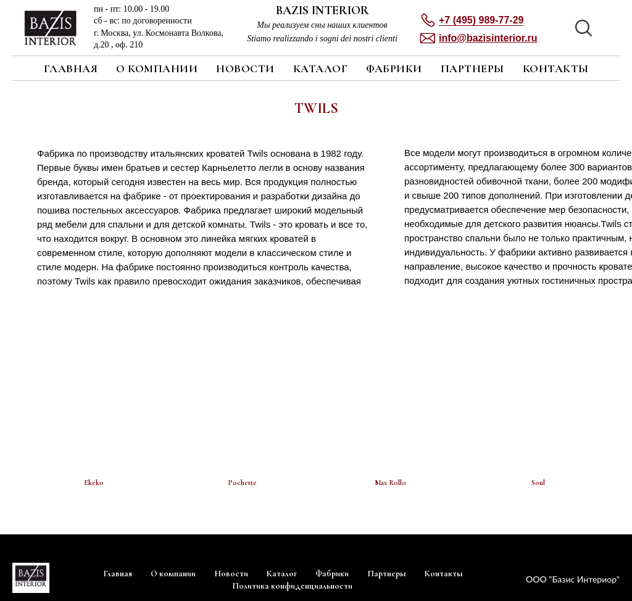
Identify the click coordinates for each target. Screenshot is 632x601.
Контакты (556, 68)
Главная (71, 68)
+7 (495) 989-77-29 (481, 20)
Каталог (320, 68)
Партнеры (472, 68)
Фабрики (394, 68)
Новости (245, 68)
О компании (157, 68)
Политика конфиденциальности (292, 586)
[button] (488, 38)
